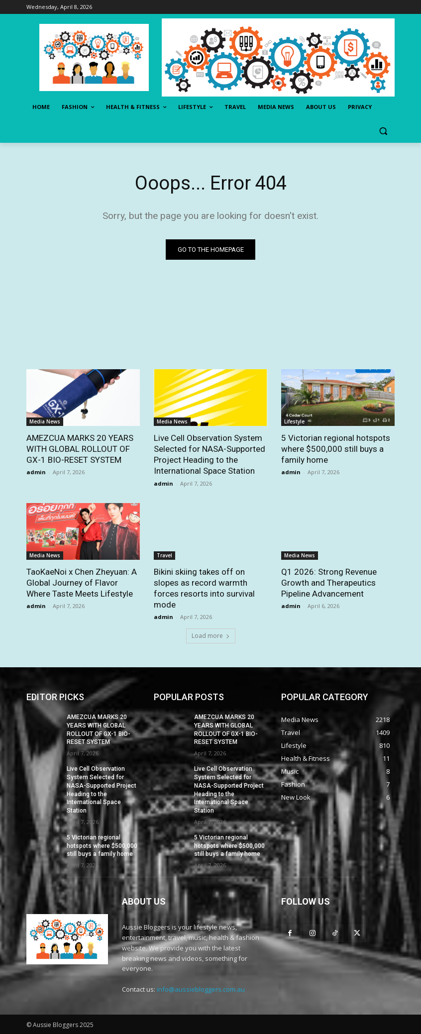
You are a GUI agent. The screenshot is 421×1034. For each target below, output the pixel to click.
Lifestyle (294, 421)
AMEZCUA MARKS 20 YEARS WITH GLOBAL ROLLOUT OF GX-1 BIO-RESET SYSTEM (79, 449)
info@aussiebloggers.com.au (201, 989)
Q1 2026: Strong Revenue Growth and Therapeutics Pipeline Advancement (329, 583)
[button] (383, 131)
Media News (44, 421)
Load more (211, 635)
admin (36, 472)
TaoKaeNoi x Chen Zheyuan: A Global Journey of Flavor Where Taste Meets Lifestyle (81, 583)
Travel (164, 555)
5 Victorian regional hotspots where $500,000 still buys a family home (335, 449)
